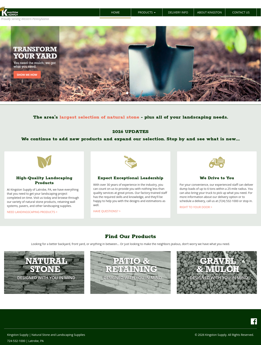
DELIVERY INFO (178, 12)
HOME (121, 12)
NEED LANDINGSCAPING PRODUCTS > (32, 212)
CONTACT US (241, 12)
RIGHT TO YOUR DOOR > (196, 207)
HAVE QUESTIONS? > (107, 211)
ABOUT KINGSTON (209, 12)
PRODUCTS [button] (146, 12)
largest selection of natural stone (99, 117)
